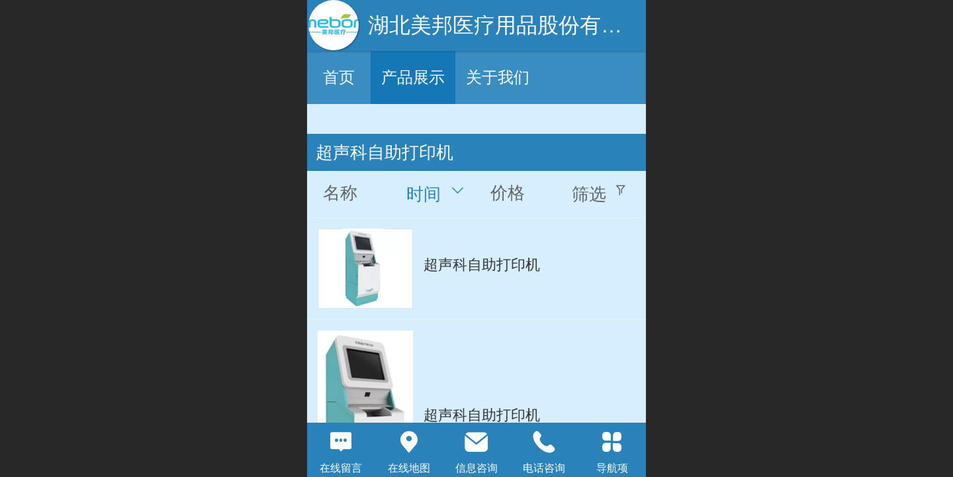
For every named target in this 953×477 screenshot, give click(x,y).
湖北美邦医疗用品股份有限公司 (516, 25)
